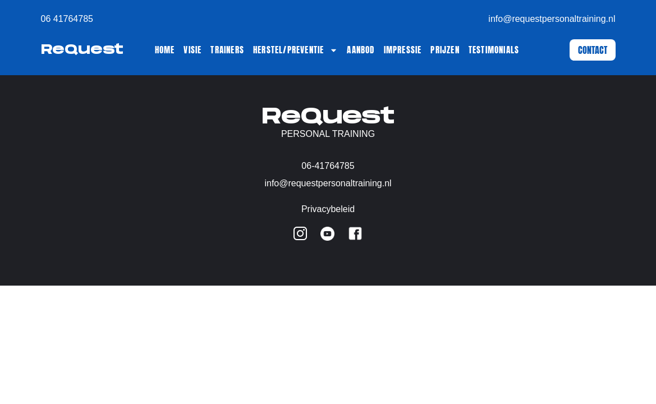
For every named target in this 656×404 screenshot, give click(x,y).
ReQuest (82, 50)
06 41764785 (67, 19)
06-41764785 (327, 166)
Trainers (227, 49)
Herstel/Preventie (295, 50)
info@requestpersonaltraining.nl (551, 19)
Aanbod (360, 49)
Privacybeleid (328, 209)
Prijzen (444, 49)
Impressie (403, 49)
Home (165, 49)
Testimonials (494, 49)
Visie (192, 49)
